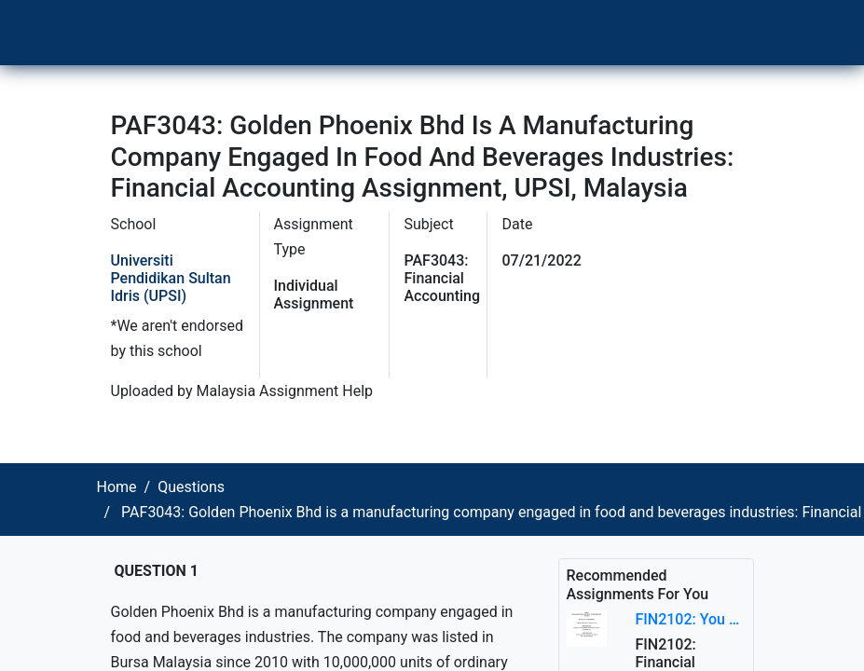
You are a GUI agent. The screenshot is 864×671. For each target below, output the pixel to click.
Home (117, 487)
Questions (191, 487)
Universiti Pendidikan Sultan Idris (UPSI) (171, 278)
